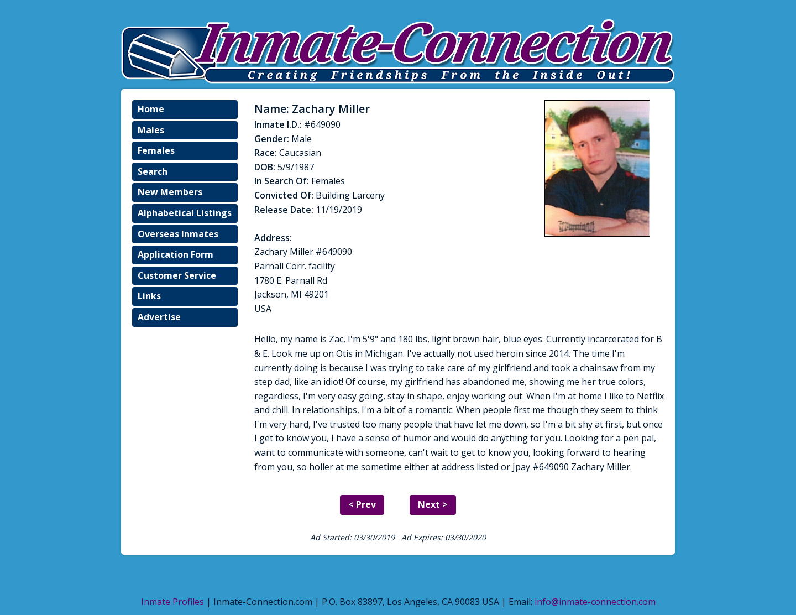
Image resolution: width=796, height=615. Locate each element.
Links (149, 296)
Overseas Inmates (178, 234)
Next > (433, 504)
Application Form (175, 254)
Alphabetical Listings (185, 213)
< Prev (362, 504)
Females (156, 150)
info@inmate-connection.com (595, 602)
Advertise (159, 317)
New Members (170, 192)
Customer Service (177, 275)
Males (151, 130)
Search (152, 171)
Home (151, 109)
